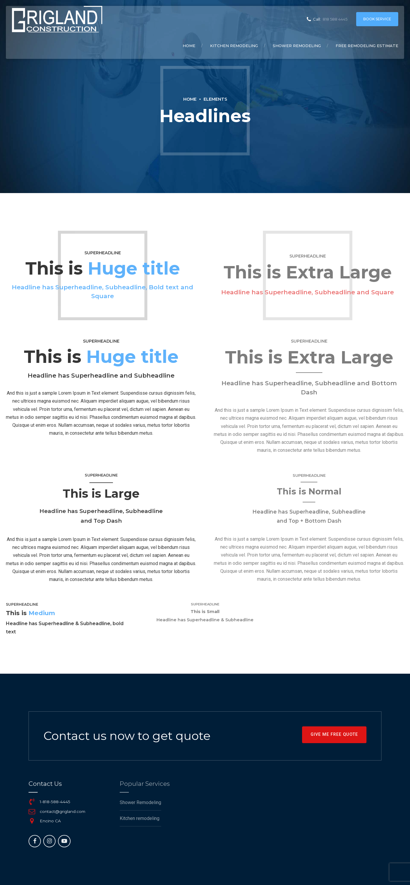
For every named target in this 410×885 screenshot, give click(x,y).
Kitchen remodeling (234, 45)
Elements (215, 99)
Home (189, 45)
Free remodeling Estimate (367, 45)
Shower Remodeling (297, 45)
